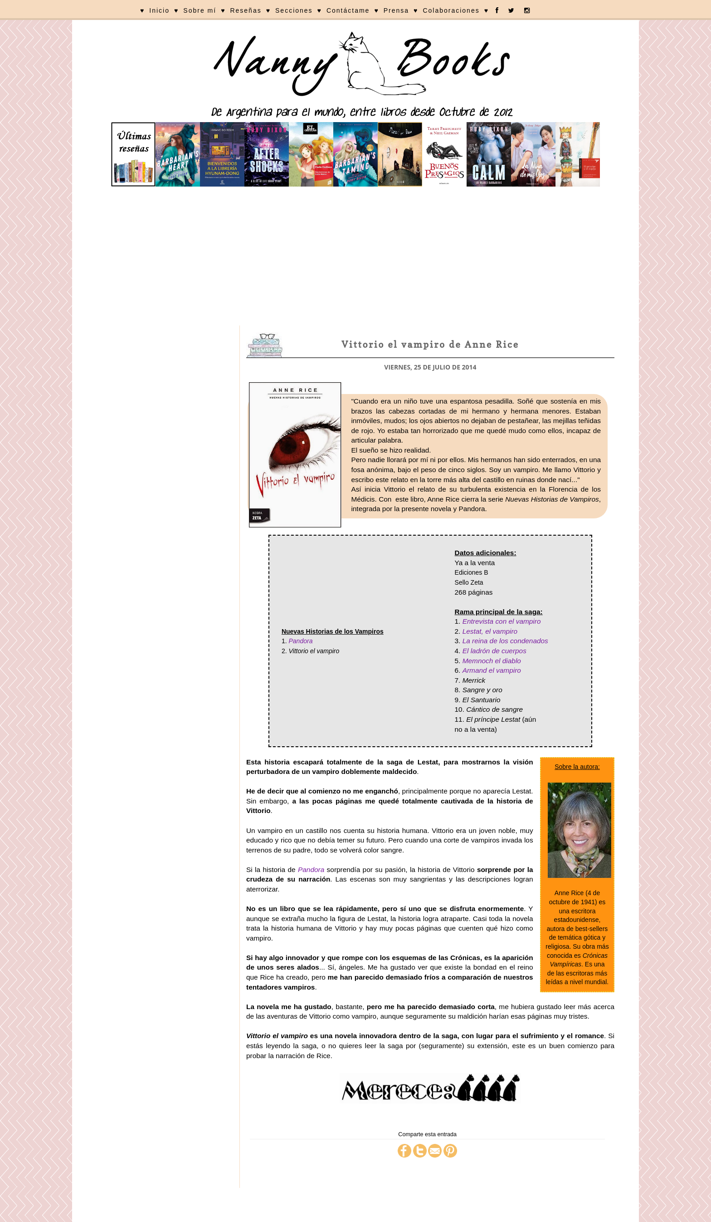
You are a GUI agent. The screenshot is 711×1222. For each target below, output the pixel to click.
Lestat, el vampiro (490, 631)
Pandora (300, 641)
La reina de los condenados (505, 641)
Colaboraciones (451, 10)
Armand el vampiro (492, 670)
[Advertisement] (355, 257)
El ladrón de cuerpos (494, 651)
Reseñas (245, 10)
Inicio (159, 10)
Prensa (396, 10)
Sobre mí (199, 10)
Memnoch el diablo (492, 661)
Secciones (294, 10)
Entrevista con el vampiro (502, 621)
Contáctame (348, 10)
